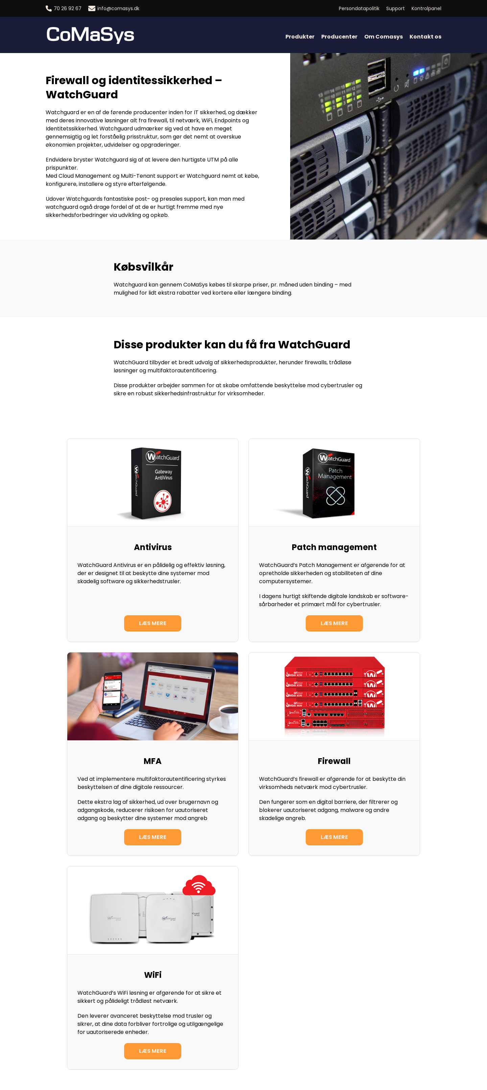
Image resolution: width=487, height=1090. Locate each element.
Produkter (300, 37)
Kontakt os (425, 37)
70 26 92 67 (64, 8)
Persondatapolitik (359, 8)
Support (395, 8)
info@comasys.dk (113, 8)
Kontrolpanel (426, 8)
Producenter (339, 37)
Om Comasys (383, 37)
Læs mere (152, 623)
